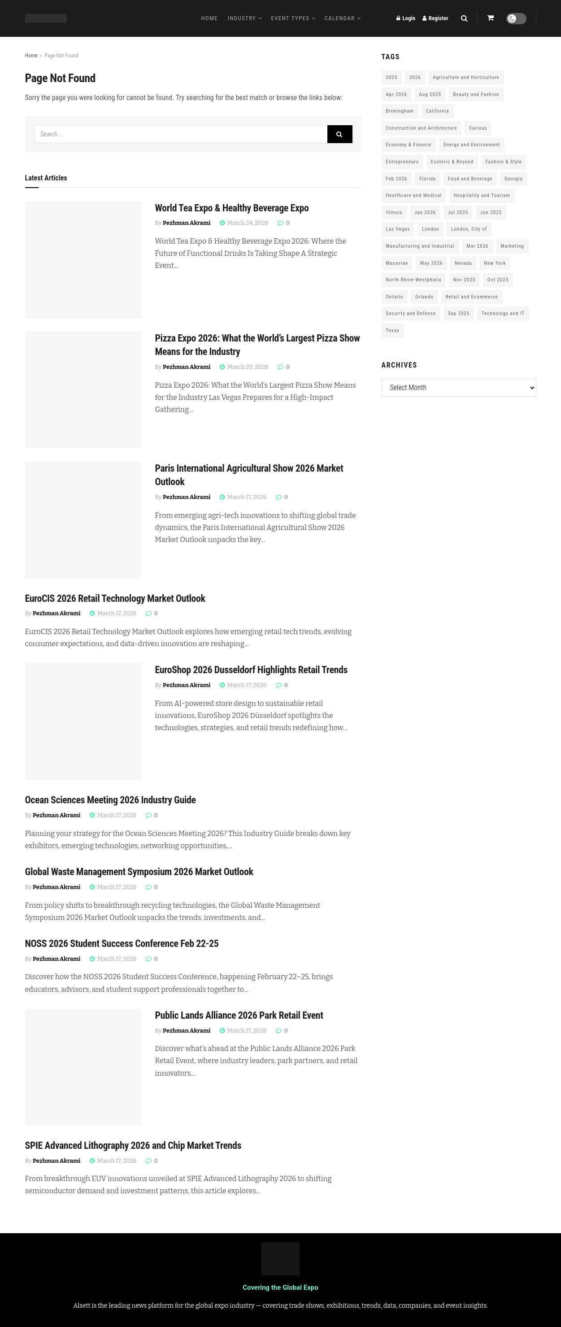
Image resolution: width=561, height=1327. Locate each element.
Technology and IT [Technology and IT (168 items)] (503, 313)
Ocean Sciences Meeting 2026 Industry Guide (110, 800)
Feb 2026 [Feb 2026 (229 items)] (397, 179)
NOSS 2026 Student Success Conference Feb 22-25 (122, 943)
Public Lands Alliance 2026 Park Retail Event (239, 1015)
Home (209, 18)
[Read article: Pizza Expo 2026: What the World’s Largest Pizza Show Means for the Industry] (83, 390)
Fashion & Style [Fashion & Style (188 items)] (504, 162)
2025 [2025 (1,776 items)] (392, 77)
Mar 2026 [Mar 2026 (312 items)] (477, 246)
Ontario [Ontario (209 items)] (395, 297)
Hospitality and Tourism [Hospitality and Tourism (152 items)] (482, 195)
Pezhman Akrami (186, 222)
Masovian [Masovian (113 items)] (397, 263)
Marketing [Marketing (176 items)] (512, 246)
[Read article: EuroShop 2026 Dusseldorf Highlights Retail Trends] (83, 721)
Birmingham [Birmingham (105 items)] (400, 111)
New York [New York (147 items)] (495, 263)
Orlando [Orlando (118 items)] (424, 297)
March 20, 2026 (244, 367)
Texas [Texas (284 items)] (393, 330)
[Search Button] (464, 18)
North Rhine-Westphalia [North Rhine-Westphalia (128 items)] (414, 280)
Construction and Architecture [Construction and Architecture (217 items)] (421, 128)
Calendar (340, 18)
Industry (242, 18)
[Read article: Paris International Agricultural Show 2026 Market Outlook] (83, 520)
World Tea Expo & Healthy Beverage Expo (232, 208)
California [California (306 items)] (437, 111)
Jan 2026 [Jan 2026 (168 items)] (425, 212)
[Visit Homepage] (45, 18)
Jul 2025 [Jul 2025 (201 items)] (458, 212)
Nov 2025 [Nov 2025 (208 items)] (464, 280)
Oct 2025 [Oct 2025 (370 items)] (498, 280)
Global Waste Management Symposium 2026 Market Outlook (139, 871)
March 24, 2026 (244, 222)
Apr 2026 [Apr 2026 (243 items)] (396, 94)
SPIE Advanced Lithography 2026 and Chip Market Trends (133, 1145)
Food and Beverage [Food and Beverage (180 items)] (470, 179)
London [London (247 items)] (430, 229)
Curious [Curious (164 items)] (478, 128)
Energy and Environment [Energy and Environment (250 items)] (472, 145)
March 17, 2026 (243, 497)
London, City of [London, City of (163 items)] (469, 229)
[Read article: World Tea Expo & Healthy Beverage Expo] (83, 259)
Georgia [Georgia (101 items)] (513, 179)
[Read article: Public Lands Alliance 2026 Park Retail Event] (83, 1067)
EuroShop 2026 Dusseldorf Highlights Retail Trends (251, 669)
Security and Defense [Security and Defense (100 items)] (411, 313)
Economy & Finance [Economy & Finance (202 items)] (409, 145)
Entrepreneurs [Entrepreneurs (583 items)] (402, 162)
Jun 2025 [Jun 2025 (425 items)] (491, 212)
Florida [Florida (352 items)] (427, 179)
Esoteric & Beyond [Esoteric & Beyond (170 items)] (452, 162)
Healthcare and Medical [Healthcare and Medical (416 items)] (414, 195)
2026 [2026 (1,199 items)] (415, 77)
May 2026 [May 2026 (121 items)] (431, 263)
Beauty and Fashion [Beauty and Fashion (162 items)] (476, 94)
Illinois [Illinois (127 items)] (394, 212)
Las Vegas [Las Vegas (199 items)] (398, 229)
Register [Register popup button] (435, 18)
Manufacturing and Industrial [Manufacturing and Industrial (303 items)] (420, 246)
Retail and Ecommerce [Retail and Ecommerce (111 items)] (472, 297)
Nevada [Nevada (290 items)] (463, 263)
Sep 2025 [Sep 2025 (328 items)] (459, 313)
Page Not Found (61, 56)
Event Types (290, 18)
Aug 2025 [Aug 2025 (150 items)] (430, 94)
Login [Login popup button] (405, 18)
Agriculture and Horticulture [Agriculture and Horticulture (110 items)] (466, 77)
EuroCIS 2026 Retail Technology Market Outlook (115, 598)
